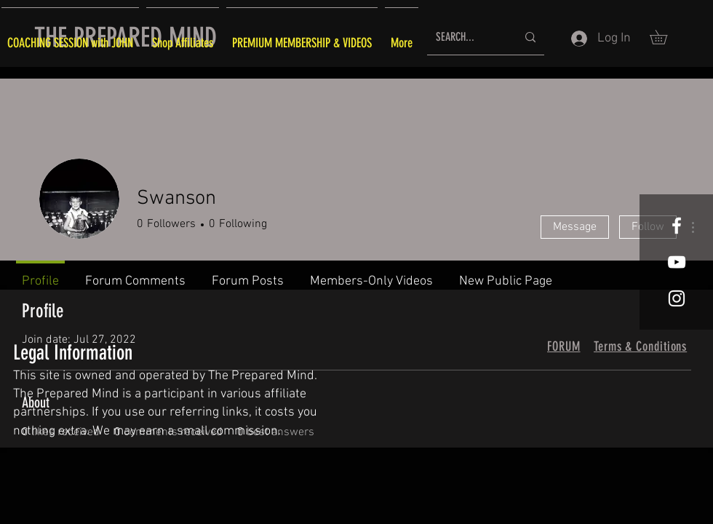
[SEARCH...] (465, 37)
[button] (665, 37)
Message (575, 227)
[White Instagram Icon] (677, 298)
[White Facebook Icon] (677, 226)
